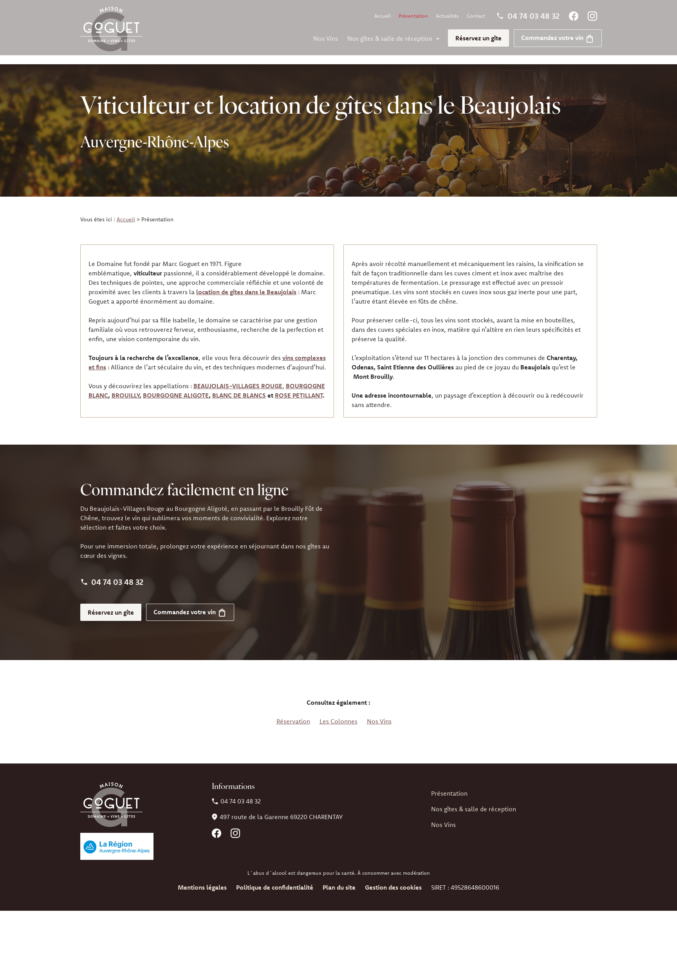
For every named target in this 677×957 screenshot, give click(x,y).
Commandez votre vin (557, 38)
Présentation (413, 16)
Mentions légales (202, 878)
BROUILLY (125, 386)
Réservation (293, 712)
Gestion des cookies (393, 878)
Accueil (382, 16)
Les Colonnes (338, 712)
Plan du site (339, 878)
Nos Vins (325, 38)
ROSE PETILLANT (299, 386)
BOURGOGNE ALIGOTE (176, 386)
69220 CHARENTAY (281, 808)
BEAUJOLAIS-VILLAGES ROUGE (237, 377)
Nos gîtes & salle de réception (389, 38)
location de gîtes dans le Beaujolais (246, 283)
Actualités (447, 16)
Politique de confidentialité (274, 878)
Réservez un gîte (478, 38)
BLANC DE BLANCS (239, 386)
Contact (476, 16)
